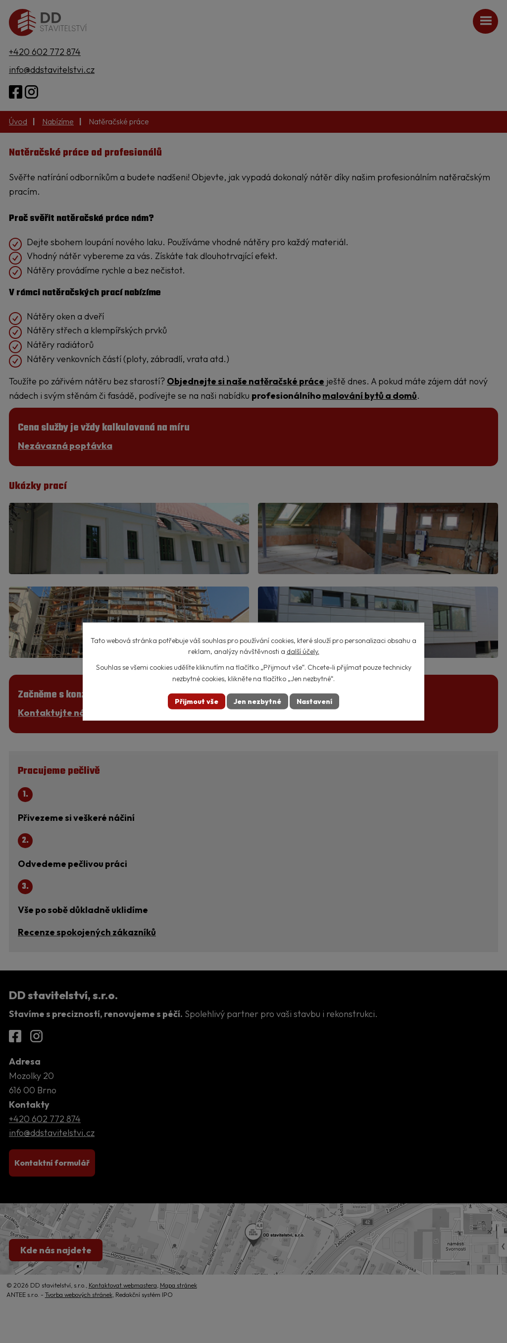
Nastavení (314, 701)
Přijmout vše (196, 701)
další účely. (303, 651)
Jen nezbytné (257, 701)
